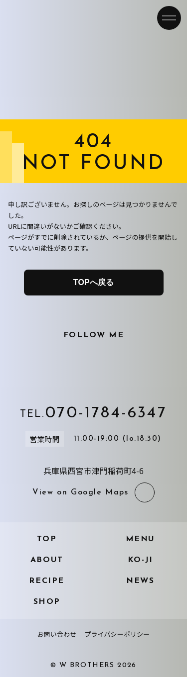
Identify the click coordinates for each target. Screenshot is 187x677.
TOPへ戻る (93, 282)
